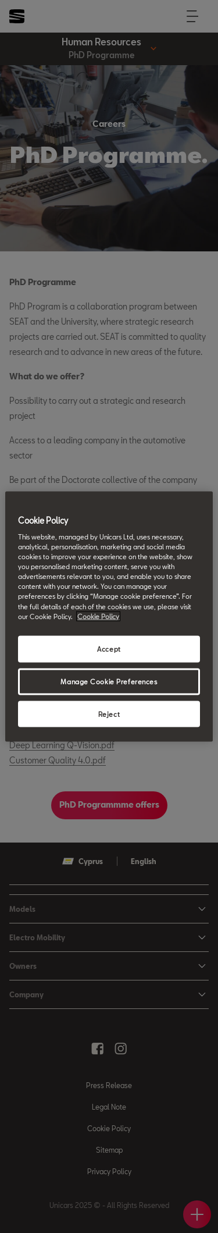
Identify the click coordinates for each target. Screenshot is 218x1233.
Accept (108, 648)
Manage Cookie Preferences (108, 681)
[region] (108, 616)
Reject (109, 713)
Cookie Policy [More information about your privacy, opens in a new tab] (98, 616)
